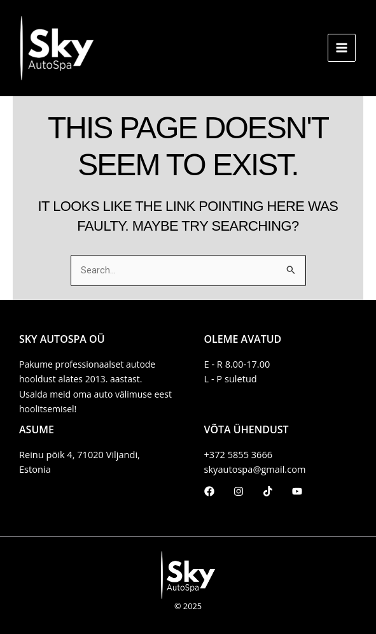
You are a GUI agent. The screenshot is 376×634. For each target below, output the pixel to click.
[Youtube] (297, 491)
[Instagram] (238, 491)
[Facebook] (209, 491)
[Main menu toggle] (342, 48)
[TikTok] (268, 491)
